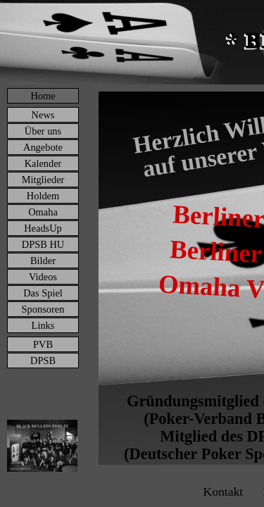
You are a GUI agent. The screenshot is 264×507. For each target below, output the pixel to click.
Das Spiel (43, 293)
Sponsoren (43, 309)
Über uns (43, 131)
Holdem (43, 195)
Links (43, 325)
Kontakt (223, 491)
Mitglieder (43, 179)
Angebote (43, 147)
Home (42, 95)
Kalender (43, 163)
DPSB (43, 360)
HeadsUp (43, 228)
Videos (43, 276)
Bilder (43, 260)
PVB (43, 344)
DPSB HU (43, 244)
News (43, 114)
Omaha (43, 212)
